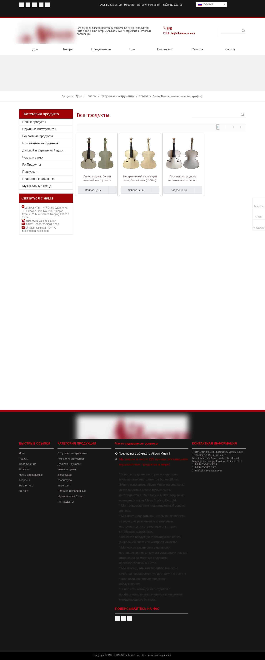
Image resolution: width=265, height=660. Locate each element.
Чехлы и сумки (32, 157)
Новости (129, 4)
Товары (23, 458)
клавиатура (65, 480)
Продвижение (27, 463)
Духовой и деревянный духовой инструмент (47, 150)
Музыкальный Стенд (70, 496)
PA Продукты (31, 164)
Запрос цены (89, 190)
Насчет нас (26, 485)
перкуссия (64, 485)
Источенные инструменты (40, 143)
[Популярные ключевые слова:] (243, 30)
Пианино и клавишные (38, 178)
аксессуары (65, 474)
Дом (21, 453)
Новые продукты (34, 122)
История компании (148, 4)
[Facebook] (21, 4)
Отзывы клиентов (111, 4)
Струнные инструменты (39, 129)
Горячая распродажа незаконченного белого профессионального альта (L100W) (182, 178)
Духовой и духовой (69, 463)
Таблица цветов (172, 4)
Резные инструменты (71, 458)
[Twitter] (34, 4)
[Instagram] (47, 4)
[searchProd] (231, 30)
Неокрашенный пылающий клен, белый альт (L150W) (140, 178)
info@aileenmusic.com (35, 230)
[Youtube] (28, 4)
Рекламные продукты (37, 136)
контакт (23, 490)
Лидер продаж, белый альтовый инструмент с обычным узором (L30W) (97, 178)
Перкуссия (29, 171)
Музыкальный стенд (36, 186)
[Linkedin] (41, 4)
